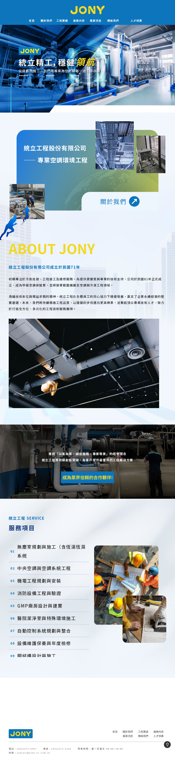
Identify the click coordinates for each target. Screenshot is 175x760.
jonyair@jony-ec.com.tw (33, 752)
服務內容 (158, 731)
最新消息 (128, 736)
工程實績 (143, 731)
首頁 (115, 731)
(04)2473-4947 (27, 748)
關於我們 (128, 731)
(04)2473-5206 (61, 748)
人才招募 (158, 736)
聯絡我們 (143, 736)
